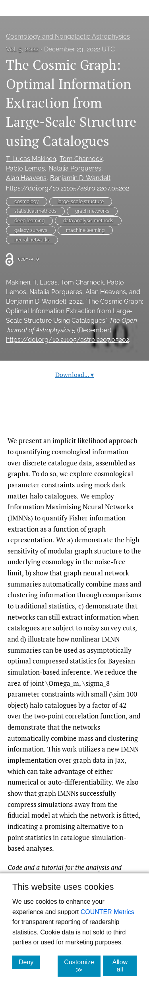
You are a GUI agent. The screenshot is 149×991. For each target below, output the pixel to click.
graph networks (92, 211)
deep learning (29, 221)
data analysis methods (88, 221)
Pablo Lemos (25, 168)
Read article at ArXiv (74, 416)
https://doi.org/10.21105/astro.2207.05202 (67, 188)
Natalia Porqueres (74, 168)
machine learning (85, 230)
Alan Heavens (26, 178)
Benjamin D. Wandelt (80, 178)
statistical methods (35, 211)
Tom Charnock (81, 159)
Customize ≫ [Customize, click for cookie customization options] (82, 966)
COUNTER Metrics (107, 912)
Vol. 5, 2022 (22, 49)
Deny (29, 961)
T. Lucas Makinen (31, 159)
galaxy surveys (30, 230)
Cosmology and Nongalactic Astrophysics (68, 36)
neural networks (32, 240)
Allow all (124, 966)
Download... (74, 374)
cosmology (26, 201)
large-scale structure (81, 201)
